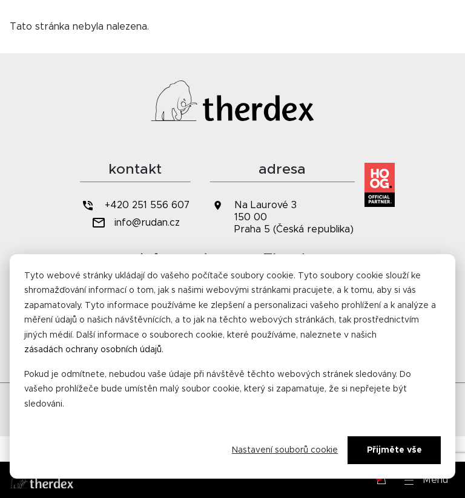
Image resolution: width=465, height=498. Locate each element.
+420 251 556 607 (135, 205)
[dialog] (232, 366)
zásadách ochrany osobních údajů (93, 350)
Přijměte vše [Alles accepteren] (394, 450)
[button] (426, 480)
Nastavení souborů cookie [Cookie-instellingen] (285, 450)
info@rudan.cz (135, 223)
